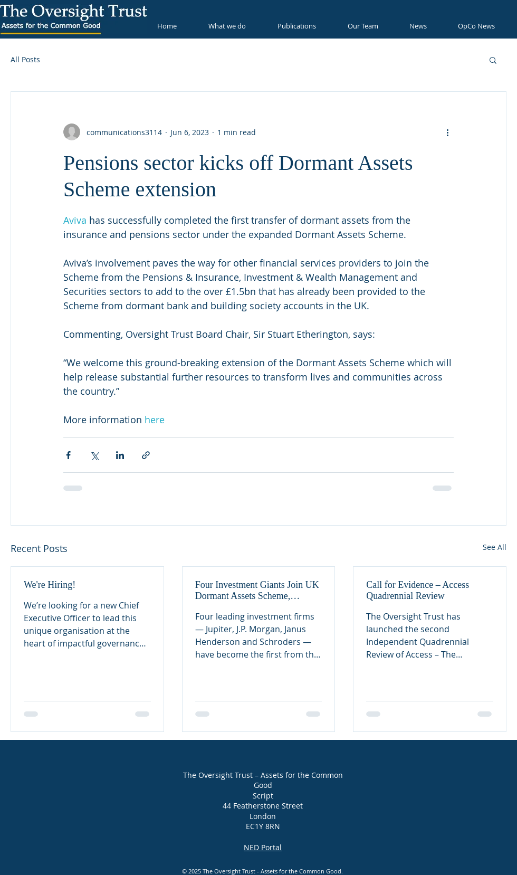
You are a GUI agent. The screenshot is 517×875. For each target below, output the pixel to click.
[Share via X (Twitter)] (94, 455)
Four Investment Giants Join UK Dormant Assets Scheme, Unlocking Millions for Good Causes (257, 590)
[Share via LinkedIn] (120, 455)
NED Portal (263, 847)
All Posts (25, 59)
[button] (493, 59)
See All (494, 547)
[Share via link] (146, 455)
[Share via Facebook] (68, 455)
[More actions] (447, 132)
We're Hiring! (49, 584)
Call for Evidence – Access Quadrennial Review (417, 590)
